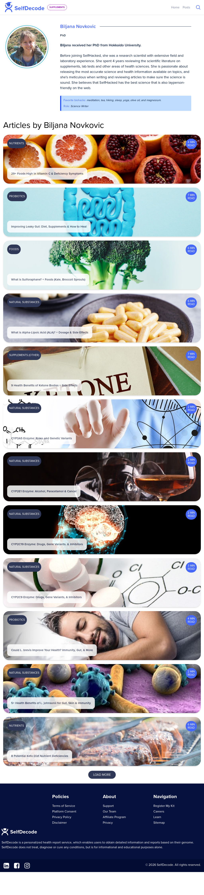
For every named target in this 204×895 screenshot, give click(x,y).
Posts (186, 7)
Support (108, 806)
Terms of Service (63, 806)
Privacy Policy (61, 817)
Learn (157, 817)
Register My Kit (164, 806)
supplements (57, 7)
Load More (102, 775)
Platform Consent (64, 811)
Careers (158, 811)
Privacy (108, 823)
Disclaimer (59, 823)
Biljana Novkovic (78, 26)
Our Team (109, 811)
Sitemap (159, 823)
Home (175, 7)
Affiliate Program (114, 817)
